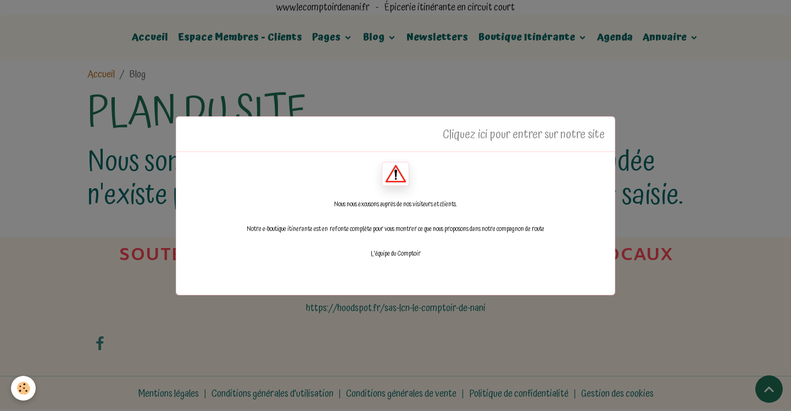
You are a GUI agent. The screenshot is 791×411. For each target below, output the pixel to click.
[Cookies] (23, 388)
